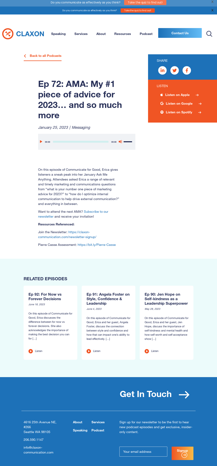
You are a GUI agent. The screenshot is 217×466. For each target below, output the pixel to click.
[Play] (40, 141)
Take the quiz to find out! (137, 7)
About (101, 34)
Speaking (58, 34)
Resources (122, 34)
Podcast (146, 34)
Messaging (81, 127)
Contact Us (180, 33)
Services (81, 34)
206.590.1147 (34, 440)
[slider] (80, 142)
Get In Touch (155, 393)
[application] (86, 141)
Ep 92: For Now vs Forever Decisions (45, 296)
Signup (182, 453)
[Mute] (120, 141)
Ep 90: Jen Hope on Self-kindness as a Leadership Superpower (166, 299)
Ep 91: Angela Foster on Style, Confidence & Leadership (108, 299)
